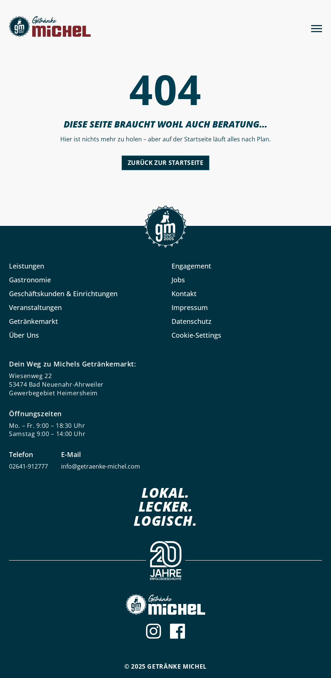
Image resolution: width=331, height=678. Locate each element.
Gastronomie (30, 279)
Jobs (178, 279)
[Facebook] (177, 631)
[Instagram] (153, 631)
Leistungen (26, 265)
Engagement (191, 265)
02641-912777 (28, 466)
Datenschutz (191, 321)
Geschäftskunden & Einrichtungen (63, 293)
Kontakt (184, 293)
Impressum (189, 307)
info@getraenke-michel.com (100, 466)
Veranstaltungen (35, 307)
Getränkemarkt (33, 321)
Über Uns (24, 335)
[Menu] (316, 27)
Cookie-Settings (196, 335)
